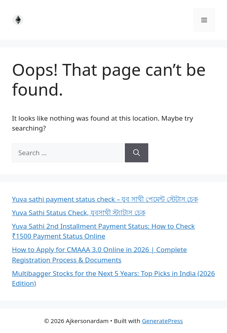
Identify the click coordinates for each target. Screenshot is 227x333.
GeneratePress (162, 321)
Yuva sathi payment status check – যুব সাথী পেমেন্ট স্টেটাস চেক (105, 199)
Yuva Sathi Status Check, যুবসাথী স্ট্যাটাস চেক (79, 212)
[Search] (136, 152)
